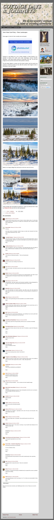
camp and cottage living (9, 342)
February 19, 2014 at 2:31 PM (15, 430)
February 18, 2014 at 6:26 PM (15, 288)
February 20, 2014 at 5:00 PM (13, 461)
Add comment (5, 483)
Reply (6, 233)
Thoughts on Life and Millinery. (11, 356)
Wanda (6, 273)
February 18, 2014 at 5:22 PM (15, 260)
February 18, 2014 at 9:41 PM (20, 342)
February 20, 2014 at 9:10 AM (15, 454)
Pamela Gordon (8, 350)
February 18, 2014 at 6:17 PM (12, 280)
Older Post (35, 514)
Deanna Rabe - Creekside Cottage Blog (12, 443)
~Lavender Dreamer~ (9, 237)
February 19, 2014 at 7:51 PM (25, 443)
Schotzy (6, 253)
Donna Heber (7, 227)
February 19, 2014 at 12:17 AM (17, 350)
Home (4, 27)
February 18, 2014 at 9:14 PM (22, 336)
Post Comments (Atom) (12, 517)
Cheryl (6, 402)
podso (6, 297)
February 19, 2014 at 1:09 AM (16, 364)
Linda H (6, 423)
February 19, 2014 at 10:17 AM (13, 402)
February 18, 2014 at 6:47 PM (13, 297)
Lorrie (6, 218)
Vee (6, 280)
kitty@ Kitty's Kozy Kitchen (10, 387)
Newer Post (5, 514)
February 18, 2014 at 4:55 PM (14, 253)
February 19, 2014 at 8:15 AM (21, 387)
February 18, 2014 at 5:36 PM (12, 266)
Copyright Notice (17, 27)
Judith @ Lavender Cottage (10, 303)
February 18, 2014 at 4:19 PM (16, 227)
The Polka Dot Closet (9, 326)
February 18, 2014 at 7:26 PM (21, 303)
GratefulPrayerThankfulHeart (10, 319)
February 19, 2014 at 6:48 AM (13, 380)
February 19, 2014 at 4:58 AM (13, 373)
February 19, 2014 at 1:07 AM (22, 356)
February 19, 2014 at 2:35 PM (25, 437)
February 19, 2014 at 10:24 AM (16, 409)
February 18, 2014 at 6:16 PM (13, 273)
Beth (6, 312)
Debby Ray (7, 288)
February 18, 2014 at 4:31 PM (19, 237)
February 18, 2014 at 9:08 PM (19, 326)
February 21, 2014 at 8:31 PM (13, 476)
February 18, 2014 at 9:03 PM (21, 319)
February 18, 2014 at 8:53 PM (13, 312)
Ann (6, 266)
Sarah (6, 476)
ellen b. (6, 416)
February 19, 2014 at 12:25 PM (13, 416)
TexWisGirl (7, 260)
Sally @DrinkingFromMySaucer (11, 336)
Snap (6, 380)
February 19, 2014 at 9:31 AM (14, 396)
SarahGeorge (7, 364)
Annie (6, 373)
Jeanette (7, 396)
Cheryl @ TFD (8, 409)
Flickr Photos (9, 27)
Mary (6, 461)
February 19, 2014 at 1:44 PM (14, 423)
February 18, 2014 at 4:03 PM (13, 218)
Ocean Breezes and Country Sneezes (12, 437)
